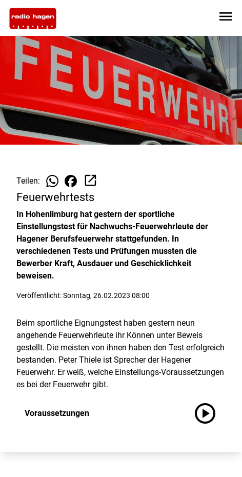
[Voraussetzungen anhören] (209, 413)
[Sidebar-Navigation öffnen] (225, 18)
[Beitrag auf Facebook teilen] (71, 181)
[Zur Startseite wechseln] (32, 18)
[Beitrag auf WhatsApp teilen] (52, 181)
